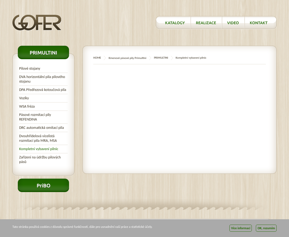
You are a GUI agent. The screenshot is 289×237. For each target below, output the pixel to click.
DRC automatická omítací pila (41, 127)
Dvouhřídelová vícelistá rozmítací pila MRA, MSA (38, 138)
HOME (97, 57)
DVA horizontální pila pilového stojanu (42, 79)
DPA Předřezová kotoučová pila (42, 89)
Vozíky (24, 98)
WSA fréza (27, 106)
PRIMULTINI (161, 57)
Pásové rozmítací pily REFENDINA (35, 117)
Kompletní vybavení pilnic (38, 149)
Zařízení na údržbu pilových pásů (40, 159)
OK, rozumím (266, 228)
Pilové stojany (29, 68)
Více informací (240, 228)
